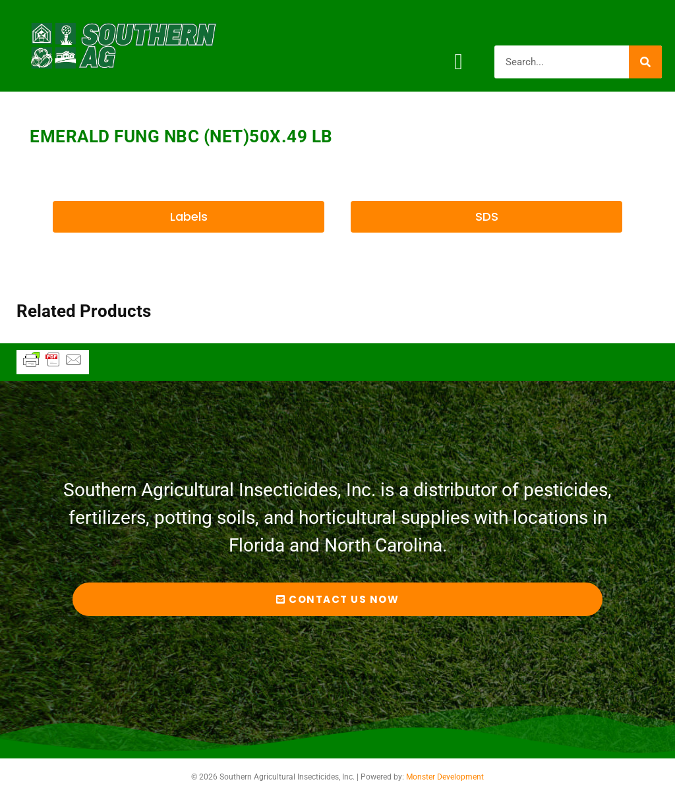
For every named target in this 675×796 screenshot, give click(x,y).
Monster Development (445, 777)
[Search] (645, 61)
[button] (458, 61)
